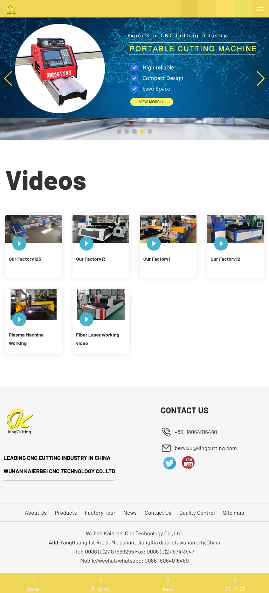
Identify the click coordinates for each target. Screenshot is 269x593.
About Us (36, 512)
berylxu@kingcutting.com (206, 447)
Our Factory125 (25, 259)
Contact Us (158, 512)
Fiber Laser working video (97, 339)
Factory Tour (100, 512)
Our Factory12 (225, 259)
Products (66, 512)
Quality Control (197, 512)
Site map (233, 512)
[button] (119, 131)
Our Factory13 (91, 259)
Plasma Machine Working (26, 339)
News (130, 512)
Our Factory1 (156, 259)
